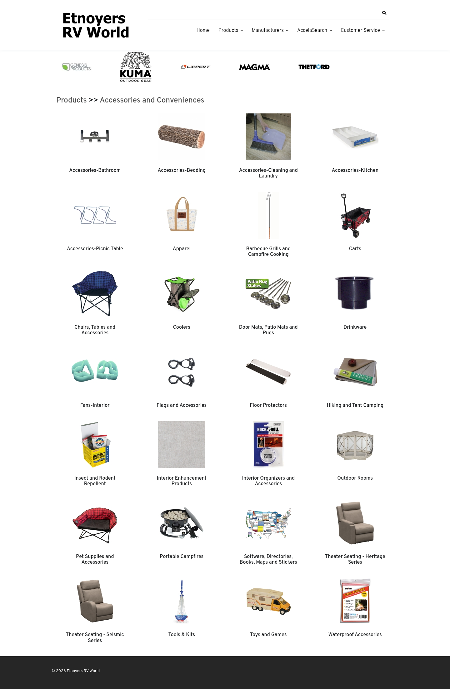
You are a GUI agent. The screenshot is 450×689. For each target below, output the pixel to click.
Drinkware (355, 327)
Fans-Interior (95, 405)
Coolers (181, 327)
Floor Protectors (268, 405)
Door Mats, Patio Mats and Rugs (268, 330)
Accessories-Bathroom (95, 170)
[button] (384, 13)
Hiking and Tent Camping (355, 405)
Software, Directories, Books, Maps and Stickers (268, 560)
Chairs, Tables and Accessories (94, 330)
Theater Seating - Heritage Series (355, 560)
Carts (355, 249)
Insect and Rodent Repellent (95, 481)
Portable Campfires (181, 557)
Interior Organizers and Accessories (268, 481)
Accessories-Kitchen (355, 170)
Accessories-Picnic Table (95, 249)
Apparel (182, 249)
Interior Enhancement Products (182, 481)
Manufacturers (268, 30)
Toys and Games (268, 635)
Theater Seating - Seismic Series (95, 638)
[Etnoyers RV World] (95, 26)
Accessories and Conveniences (152, 100)
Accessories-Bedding (182, 170)
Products (228, 30)
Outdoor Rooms (355, 478)
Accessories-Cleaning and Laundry (268, 173)
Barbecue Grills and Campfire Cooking (268, 252)
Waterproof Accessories (355, 635)
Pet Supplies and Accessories (95, 560)
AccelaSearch (312, 30)
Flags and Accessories (182, 405)
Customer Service (360, 30)
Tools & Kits (181, 635)
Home (203, 30)
